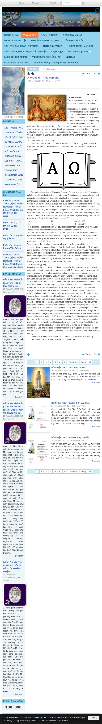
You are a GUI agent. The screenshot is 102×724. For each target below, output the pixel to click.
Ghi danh (35, 3)
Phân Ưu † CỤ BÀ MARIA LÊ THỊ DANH (12, 225)
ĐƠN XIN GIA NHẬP (12, 274)
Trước (88, 73)
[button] (80, 51)
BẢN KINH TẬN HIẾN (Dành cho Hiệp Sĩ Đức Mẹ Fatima (13, 283)
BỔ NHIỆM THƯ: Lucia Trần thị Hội (68, 367)
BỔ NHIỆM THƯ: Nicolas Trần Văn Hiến (70, 403)
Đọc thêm (19, 397)
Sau (95, 73)
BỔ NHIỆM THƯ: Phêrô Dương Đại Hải (70, 437)
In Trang (28, 354)
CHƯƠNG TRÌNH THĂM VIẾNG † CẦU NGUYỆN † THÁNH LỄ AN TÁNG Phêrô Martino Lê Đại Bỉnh (13, 261)
